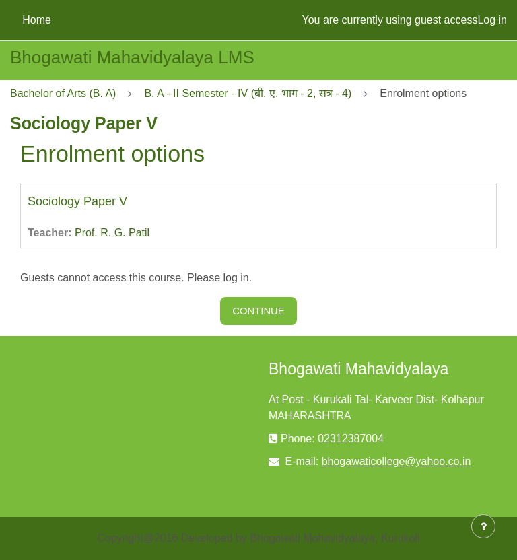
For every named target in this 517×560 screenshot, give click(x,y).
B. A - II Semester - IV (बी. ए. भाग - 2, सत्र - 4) (247, 93)
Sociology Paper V (77, 201)
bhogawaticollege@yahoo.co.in (396, 461)
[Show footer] (483, 526)
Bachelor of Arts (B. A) (63, 93)
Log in (492, 20)
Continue (258, 311)
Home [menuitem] (36, 20)
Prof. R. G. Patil (112, 232)
